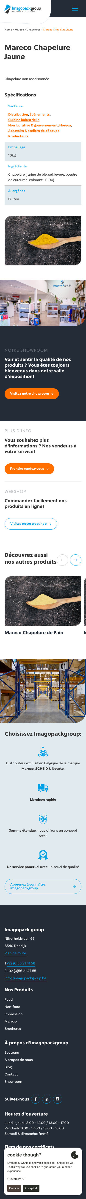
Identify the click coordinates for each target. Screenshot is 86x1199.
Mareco (19, 29)
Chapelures (34, 29)
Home (8, 29)
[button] (62, 560)
